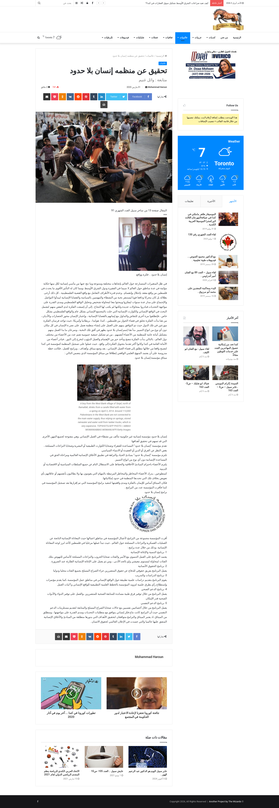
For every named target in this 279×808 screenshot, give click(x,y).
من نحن (224, 37)
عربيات (198, 37)
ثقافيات (169, 37)
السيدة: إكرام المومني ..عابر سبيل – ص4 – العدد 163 (226, 387)
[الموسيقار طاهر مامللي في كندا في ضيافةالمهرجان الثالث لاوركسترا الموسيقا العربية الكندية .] (228, 219)
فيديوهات (124, 37)
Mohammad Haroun (157, 87)
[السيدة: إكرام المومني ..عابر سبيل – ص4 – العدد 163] (225, 372)
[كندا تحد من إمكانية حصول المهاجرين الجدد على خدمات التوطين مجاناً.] (225, 333)
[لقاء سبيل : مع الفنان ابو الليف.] (196, 335)
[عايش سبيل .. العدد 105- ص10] (104, 757)
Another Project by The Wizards (225, 801)
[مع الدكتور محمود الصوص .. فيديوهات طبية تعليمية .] (228, 261)
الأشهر (232, 201)
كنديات (212, 37)
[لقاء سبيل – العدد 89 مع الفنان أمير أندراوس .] (228, 277)
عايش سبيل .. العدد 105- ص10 (107, 771)
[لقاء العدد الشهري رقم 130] (228, 242)
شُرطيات (108, 37)
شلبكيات (140, 37)
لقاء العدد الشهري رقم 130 (202, 234)
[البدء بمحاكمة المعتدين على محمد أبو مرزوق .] (228, 293)
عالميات (184, 37)
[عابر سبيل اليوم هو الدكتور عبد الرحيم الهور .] (147, 757)
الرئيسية (237, 37)
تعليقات (189, 201)
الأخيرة (211, 201)
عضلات (154, 37)
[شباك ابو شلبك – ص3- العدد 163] (196, 372)
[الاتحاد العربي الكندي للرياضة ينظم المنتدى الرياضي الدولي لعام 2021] (60, 757)
